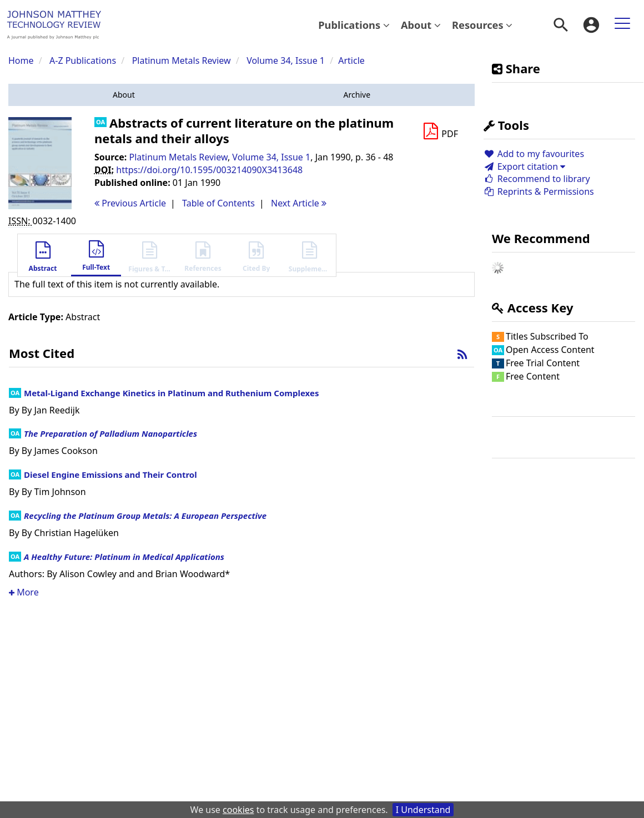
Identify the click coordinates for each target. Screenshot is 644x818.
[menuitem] (354, 25)
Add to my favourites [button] (534, 154)
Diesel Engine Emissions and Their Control (110, 474)
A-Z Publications (82, 60)
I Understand (423, 810)
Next (298, 203)
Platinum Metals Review (181, 60)
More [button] (24, 592)
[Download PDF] (440, 131)
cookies (238, 810)
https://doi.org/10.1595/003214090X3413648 (209, 170)
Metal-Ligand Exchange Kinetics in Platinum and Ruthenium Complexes (171, 392)
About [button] (421, 25)
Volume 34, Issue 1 (286, 60)
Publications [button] (354, 25)
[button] (123, 95)
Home (21, 60)
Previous (130, 203)
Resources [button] (482, 25)
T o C (218, 203)
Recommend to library (537, 179)
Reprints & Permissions (539, 191)
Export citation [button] (524, 166)
